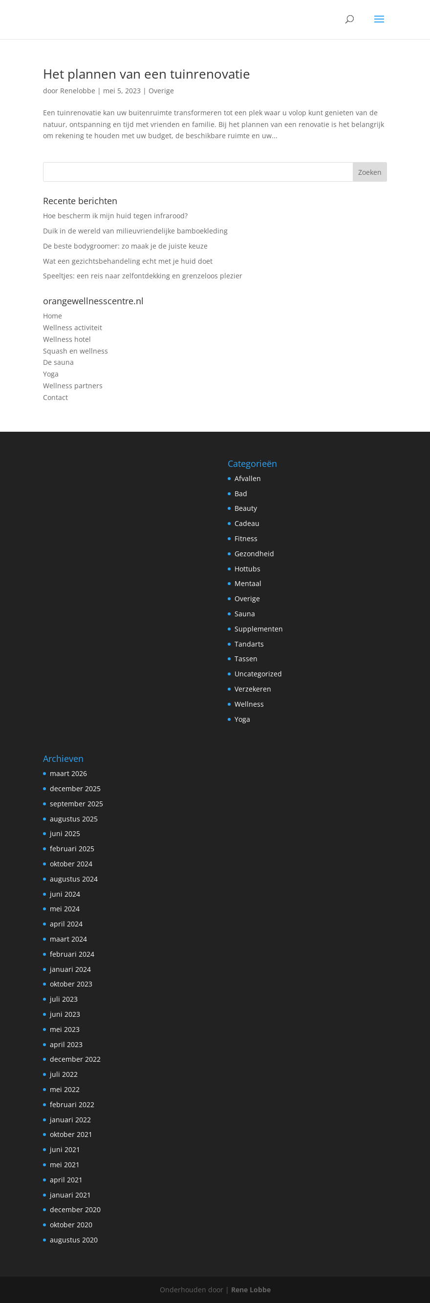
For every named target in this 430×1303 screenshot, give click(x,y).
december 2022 (75, 1059)
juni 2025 (65, 833)
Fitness (246, 538)
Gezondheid (254, 553)
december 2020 (75, 1209)
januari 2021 (70, 1194)
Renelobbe (77, 90)
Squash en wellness (75, 351)
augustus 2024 (74, 878)
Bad (241, 493)
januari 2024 (70, 969)
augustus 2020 (74, 1239)
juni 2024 (65, 894)
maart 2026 (68, 773)
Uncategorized (258, 673)
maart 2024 (68, 939)
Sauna (245, 613)
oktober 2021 (71, 1134)
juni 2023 (65, 1014)
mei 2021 (65, 1164)
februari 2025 (72, 848)
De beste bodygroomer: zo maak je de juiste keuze (125, 246)
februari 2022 (72, 1104)
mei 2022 (65, 1089)
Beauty (246, 508)
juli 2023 (64, 999)
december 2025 (75, 788)
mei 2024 (65, 908)
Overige (161, 90)
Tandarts (249, 644)
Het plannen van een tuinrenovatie (146, 74)
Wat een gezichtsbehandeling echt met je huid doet (128, 261)
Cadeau (247, 523)
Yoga (51, 373)
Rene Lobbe (251, 1289)
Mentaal (248, 583)
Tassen (246, 658)
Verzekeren (253, 689)
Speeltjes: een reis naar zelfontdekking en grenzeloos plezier (142, 275)
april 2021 (66, 1179)
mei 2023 (65, 1029)
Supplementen (259, 628)
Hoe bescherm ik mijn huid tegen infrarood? (115, 215)
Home (52, 315)
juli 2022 (64, 1074)
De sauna (58, 362)
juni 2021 (65, 1149)
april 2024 (66, 923)
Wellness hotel (67, 339)
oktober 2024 (71, 863)
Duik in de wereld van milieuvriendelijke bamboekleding (135, 230)
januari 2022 (70, 1119)
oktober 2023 (71, 983)
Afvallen (248, 478)
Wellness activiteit (72, 327)
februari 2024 (72, 954)
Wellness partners (73, 385)
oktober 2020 (71, 1224)
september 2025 (76, 803)
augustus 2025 (74, 818)
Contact (55, 397)
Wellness (249, 704)
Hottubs (247, 568)
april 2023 (66, 1044)
